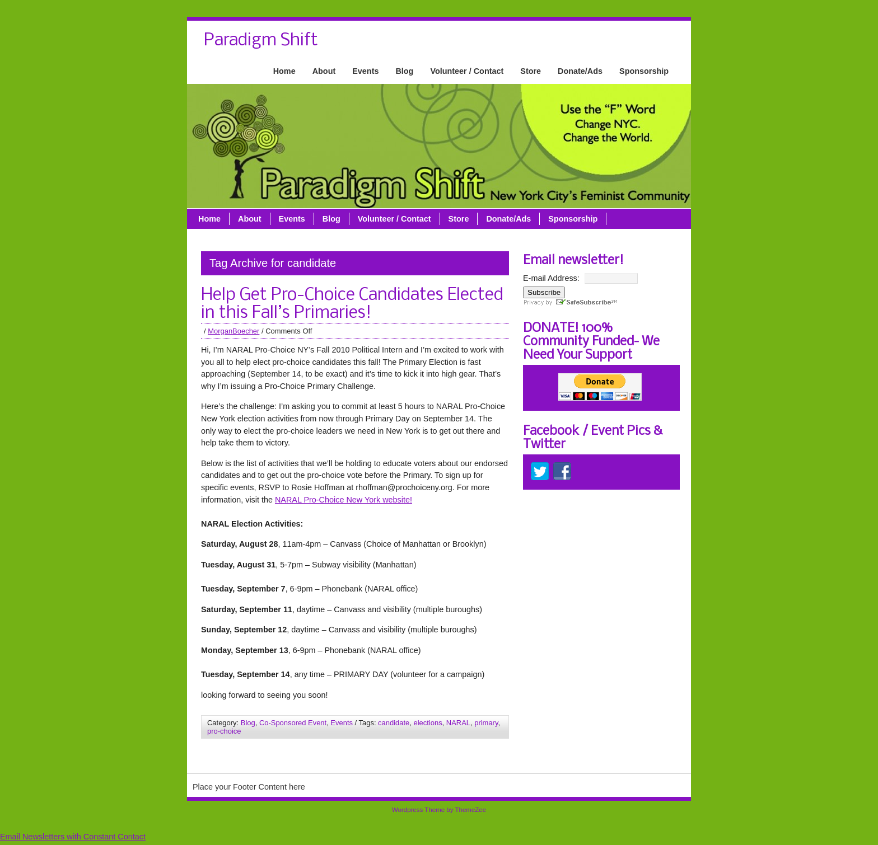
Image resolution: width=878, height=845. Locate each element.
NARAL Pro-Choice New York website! (343, 499)
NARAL (458, 723)
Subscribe (544, 292)
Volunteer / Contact (466, 71)
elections (427, 723)
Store (530, 71)
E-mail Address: (551, 278)
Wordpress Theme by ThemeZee (439, 809)
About (324, 71)
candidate (393, 723)
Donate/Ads (580, 71)
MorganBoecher (233, 331)
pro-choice (224, 731)
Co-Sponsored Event (292, 723)
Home (284, 71)
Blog (404, 71)
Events (365, 71)
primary (486, 723)
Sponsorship (644, 71)
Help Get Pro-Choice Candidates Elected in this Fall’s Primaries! (352, 304)
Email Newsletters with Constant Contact (73, 836)
